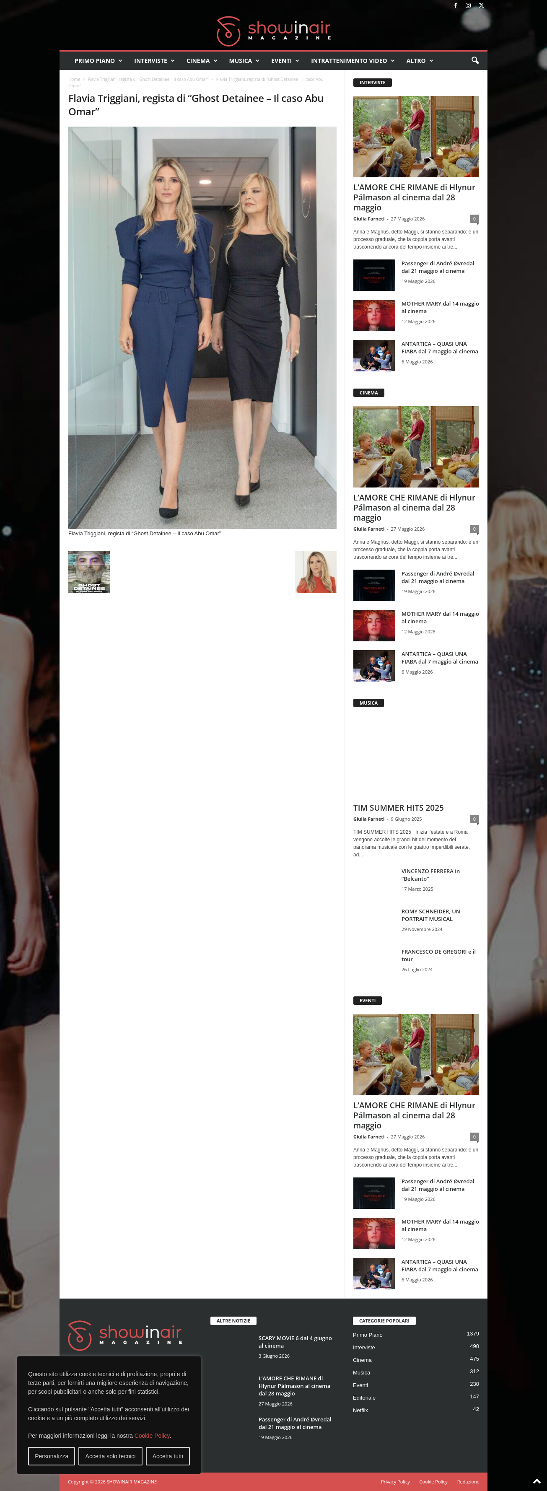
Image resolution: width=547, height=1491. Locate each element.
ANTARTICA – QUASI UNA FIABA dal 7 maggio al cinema (440, 347)
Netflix (360, 1410)
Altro (420, 61)
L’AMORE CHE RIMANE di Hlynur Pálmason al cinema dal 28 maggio (414, 197)
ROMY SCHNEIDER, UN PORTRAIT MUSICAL (431, 915)
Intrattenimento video (353, 61)
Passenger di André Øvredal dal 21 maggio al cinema (438, 267)
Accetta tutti (168, 1456)
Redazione (468, 1481)
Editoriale (364, 1398)
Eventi (285, 61)
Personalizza (51, 1456)
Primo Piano (98, 61)
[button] (475, 61)
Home (74, 79)
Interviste (154, 61)
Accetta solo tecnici (111, 1456)
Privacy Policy (395, 1481)
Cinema (202, 61)
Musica (244, 61)
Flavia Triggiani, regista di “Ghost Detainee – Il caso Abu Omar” (148, 79)
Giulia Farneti (368, 218)
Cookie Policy (152, 1435)
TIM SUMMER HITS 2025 (398, 807)
